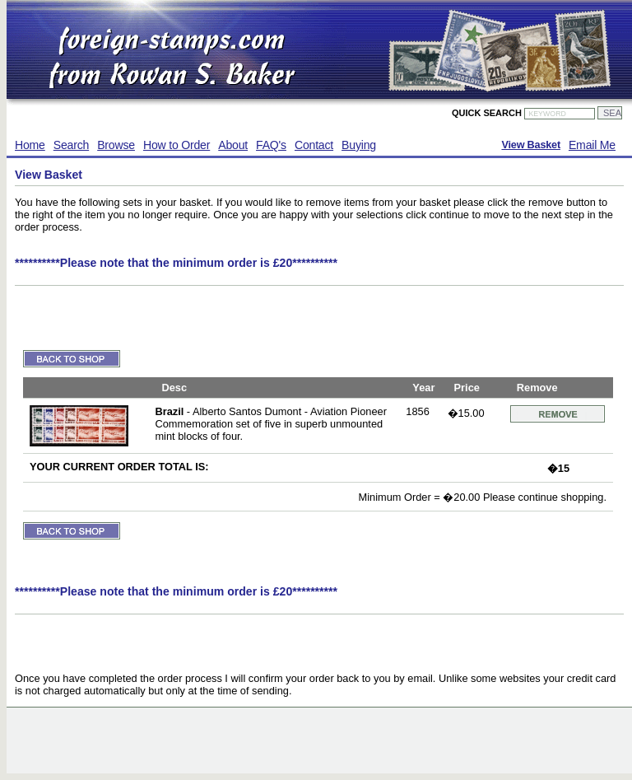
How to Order (176, 145)
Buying (359, 145)
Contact (314, 145)
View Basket (530, 145)
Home (30, 145)
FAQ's (271, 145)
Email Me (592, 145)
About (233, 145)
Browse (116, 145)
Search (71, 145)
